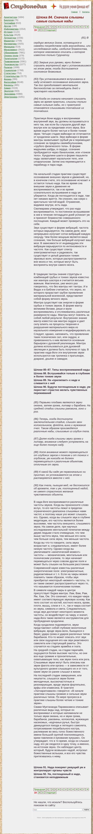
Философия (10, 82)
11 (62, 27)
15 (76, 27)
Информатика (11, 29)
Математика (10, 44)
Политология (10, 58)
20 (39, 30)
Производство (11, 64)
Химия (7, 88)
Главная (74, 12)
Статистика (10, 73)
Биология (9, 20)
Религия (8, 67)
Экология (9, 91)
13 (69, 27)
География (9, 23)
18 (87, 27)
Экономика (9, 94)
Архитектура (10, 17)
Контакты (86, 12)
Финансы (8, 85)
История (8, 32)
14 (73, 27)
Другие (7, 26)
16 (80, 27)
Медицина (9, 47)
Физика (8, 79)
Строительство (12, 76)
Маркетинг (9, 41)
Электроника (10, 97)
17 (84, 27)
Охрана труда (11, 55)
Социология (10, 70)
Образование (11, 52)
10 (58, 27)
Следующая (51, 30)
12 (66, 27)
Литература (10, 38)
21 (43, 30)
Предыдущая (39, 27)
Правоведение (11, 61)
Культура (8, 35)
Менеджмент (10, 50)
